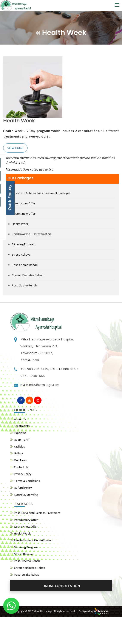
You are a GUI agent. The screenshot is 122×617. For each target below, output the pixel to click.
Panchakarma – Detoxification (31, 234)
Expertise (20, 433)
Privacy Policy (22, 474)
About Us (20, 419)
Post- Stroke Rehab (24, 285)
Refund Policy (23, 488)
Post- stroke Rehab (26, 575)
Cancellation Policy (26, 494)
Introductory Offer (23, 203)
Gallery (18, 453)
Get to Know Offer (23, 214)
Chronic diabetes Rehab (29, 568)
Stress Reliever (22, 254)
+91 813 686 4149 (63, 369)
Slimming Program (23, 244)
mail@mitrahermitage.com (39, 384)
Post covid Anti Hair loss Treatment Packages (41, 193)
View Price (15, 148)
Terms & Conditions (27, 481)
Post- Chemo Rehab (25, 265)
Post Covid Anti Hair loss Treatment (37, 513)
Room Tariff (21, 440)
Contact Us (21, 467)
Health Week (20, 224)
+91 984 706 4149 (34, 369)
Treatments (22, 426)
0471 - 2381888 (32, 375)
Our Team (20, 460)
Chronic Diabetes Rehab (27, 275)
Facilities (19, 446)
